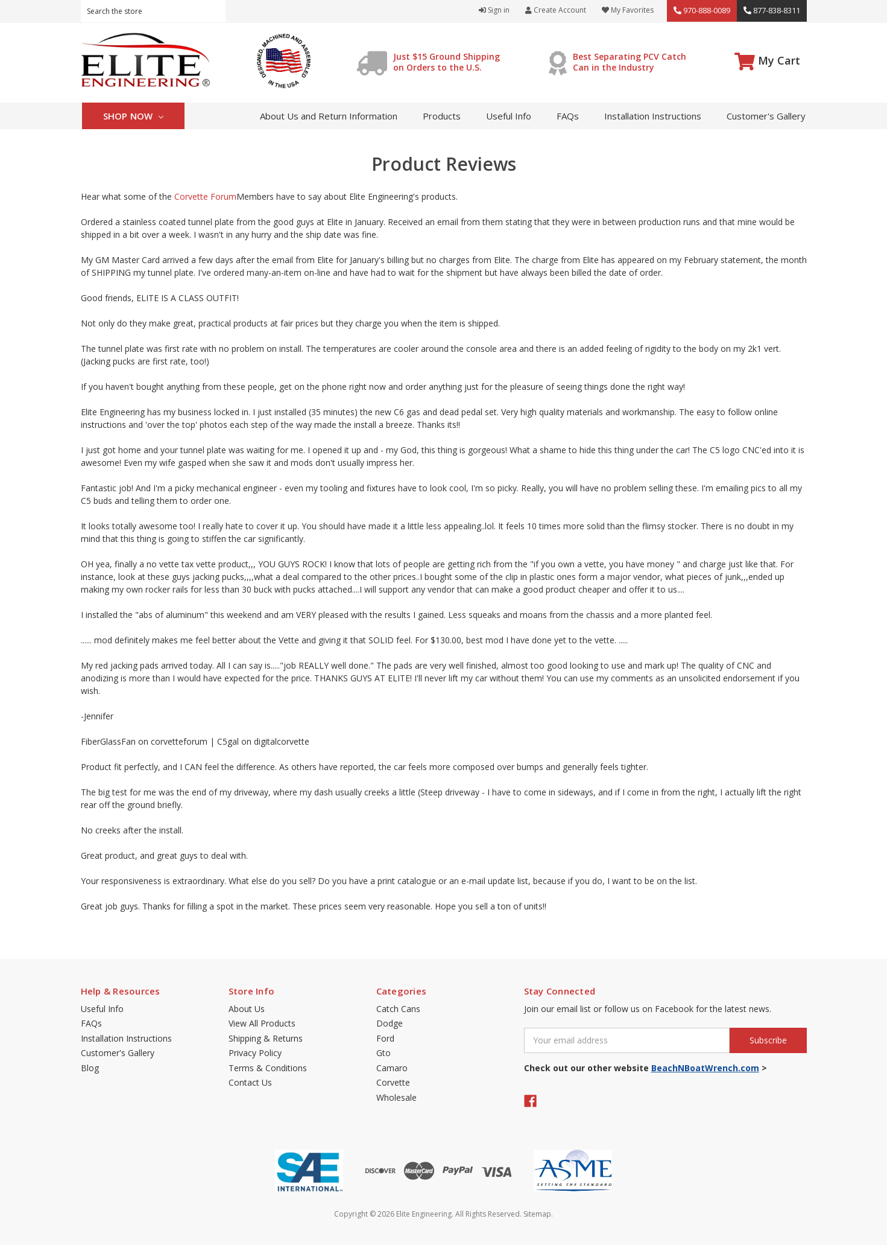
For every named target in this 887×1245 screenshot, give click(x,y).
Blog (90, 1068)
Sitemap (537, 1214)
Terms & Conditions (268, 1068)
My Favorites (628, 10)
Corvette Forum (205, 196)
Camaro (392, 1068)
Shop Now (133, 116)
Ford (385, 1038)
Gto (383, 1053)
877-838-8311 (771, 10)
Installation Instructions (652, 116)
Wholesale (396, 1097)
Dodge (389, 1023)
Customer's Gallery (766, 116)
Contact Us (250, 1082)
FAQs (568, 116)
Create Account (555, 10)
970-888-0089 (702, 10)
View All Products (262, 1023)
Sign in (494, 10)
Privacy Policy (255, 1053)
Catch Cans (398, 1008)
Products (442, 116)
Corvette (393, 1082)
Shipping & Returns (266, 1038)
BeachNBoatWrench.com (705, 1068)
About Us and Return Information (328, 116)
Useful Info (508, 116)
